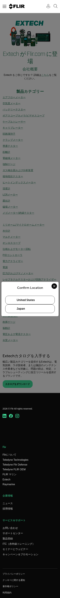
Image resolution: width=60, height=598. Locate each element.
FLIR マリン (9, 474)
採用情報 (8, 508)
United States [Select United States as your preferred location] (26, 300)
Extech (6, 479)
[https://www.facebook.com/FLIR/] (11, 416)
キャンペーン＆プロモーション (20, 554)
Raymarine (9, 484)
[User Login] (46, 6)
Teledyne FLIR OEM (14, 469)
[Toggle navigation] (4, 6)
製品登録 (8, 538)
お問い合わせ (10, 528)
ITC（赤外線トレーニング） (19, 543)
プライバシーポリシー (14, 574)
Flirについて (9, 454)
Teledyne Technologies (15, 459)
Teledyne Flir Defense (15, 464)
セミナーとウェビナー (15, 549)
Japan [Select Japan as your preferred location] (21, 308)
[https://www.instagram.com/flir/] (17, 416)
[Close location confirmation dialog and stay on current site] (54, 286)
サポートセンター (13, 533)
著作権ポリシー (10, 586)
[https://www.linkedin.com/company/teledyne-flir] (4, 416)
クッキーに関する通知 (14, 580)
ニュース (8, 503)
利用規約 (7, 592)
